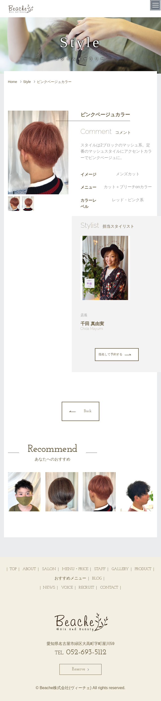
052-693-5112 (81, 652)
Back (88, 411)
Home (12, 82)
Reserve (80, 669)
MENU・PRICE (75, 569)
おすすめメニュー (70, 579)
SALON (49, 569)
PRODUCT (143, 569)
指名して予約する (110, 354)
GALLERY (120, 569)
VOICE (67, 588)
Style (27, 82)
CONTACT (109, 588)
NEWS (49, 588)
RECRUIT (86, 588)
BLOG (97, 579)
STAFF (100, 569)
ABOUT (29, 569)
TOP (13, 569)
